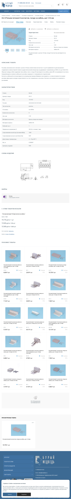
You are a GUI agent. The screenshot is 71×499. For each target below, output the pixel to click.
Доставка (36, 11)
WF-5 (5, 356)
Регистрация (38, 3)
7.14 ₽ (13, 301)
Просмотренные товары (9, 418)
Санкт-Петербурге (10, 234)
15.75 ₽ (58, 272)
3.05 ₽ (35, 301)
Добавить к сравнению (37, 29)
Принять (10, 494)
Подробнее (23, 494)
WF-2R (27, 356)
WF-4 (27, 299)
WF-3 (27, 384)
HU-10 (50, 270)
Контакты (17, 11)
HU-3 (5, 384)
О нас (23, 11)
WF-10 (50, 299)
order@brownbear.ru (42, 472)
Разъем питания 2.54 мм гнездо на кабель (13, 214)
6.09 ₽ (13, 358)
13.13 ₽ (58, 329)
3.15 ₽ (13, 386)
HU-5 (50, 384)
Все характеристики (59, 32)
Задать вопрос (63, 11)
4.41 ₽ (35, 329)
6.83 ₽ (13, 272)
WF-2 (27, 270)
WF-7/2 (27, 327)
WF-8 (5, 327)
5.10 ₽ (13, 329)
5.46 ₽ (58, 386)
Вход (32, 3)
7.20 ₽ (58, 301)
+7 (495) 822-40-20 (24, 3)
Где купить (29, 11)
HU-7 (50, 356)
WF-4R (5, 299)
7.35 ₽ (58, 358)
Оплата (43, 11)
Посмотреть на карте (40, 477)
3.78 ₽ (35, 358)
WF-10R (50, 327)
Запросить (11, 231)
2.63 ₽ (35, 272)
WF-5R (5, 270)
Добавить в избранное (53, 29)
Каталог (7, 11)
